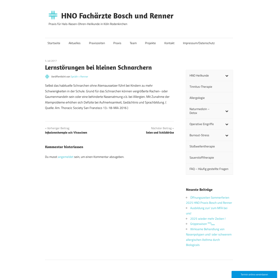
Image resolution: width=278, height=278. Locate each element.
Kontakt (169, 43)
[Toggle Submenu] (227, 75)
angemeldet (65, 157)
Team (133, 43)
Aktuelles (74, 43)
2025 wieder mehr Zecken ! (208, 218)
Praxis (117, 43)
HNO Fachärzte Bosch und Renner (117, 15)
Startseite (54, 43)
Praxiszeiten (97, 43)
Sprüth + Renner (79, 76)
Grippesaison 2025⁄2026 (202, 223)
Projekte (150, 43)
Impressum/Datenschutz (199, 43)
